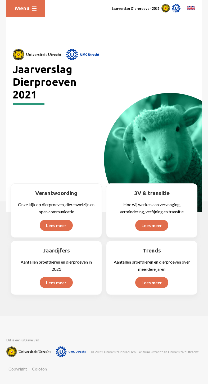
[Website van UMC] (82, 54)
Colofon (39, 368)
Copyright (17, 368)
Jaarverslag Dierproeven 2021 (135, 8)
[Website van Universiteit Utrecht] (37, 54)
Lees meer (56, 225)
